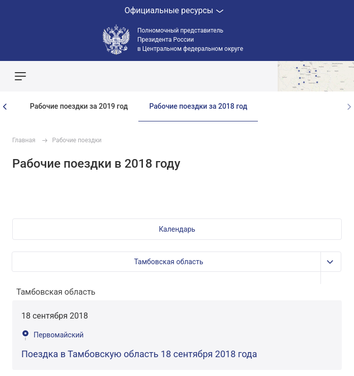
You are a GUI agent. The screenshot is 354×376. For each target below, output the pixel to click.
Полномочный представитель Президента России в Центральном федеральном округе (190, 39)
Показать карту (316, 76)
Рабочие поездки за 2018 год (198, 106)
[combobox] (177, 292)
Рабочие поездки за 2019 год (79, 106)
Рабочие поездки (77, 140)
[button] (177, 229)
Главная (24, 140)
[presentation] (5, 106)
